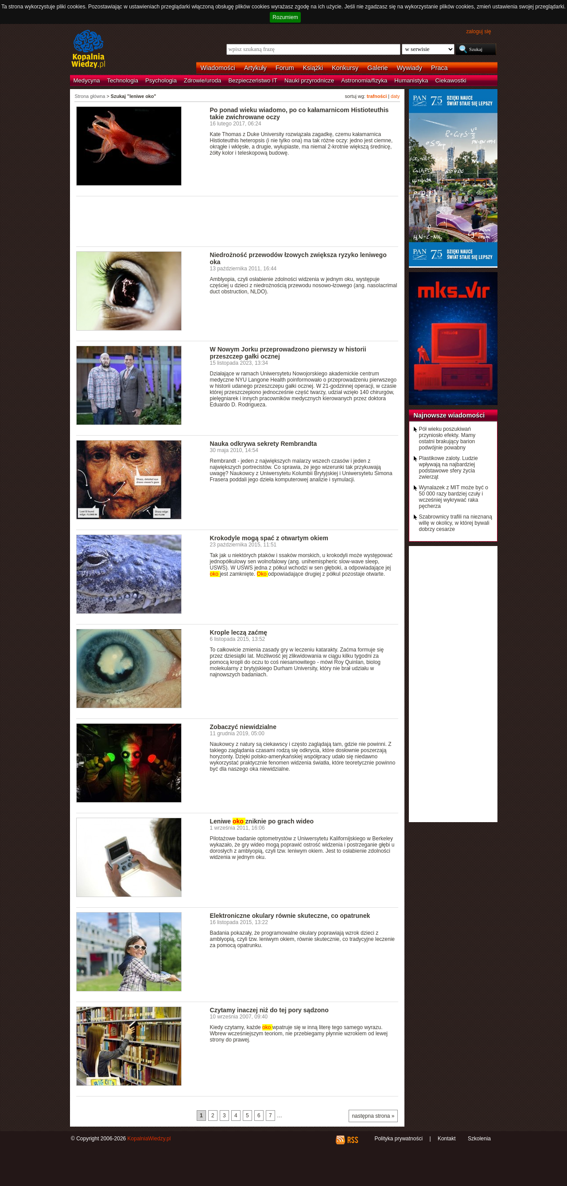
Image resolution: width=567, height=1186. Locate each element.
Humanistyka (411, 80)
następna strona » (373, 1116)
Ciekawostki (450, 80)
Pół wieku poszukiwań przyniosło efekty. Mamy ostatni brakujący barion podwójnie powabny (447, 438)
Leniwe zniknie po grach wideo (262, 821)
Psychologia (161, 80)
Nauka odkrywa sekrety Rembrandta (263, 443)
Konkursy (345, 67)
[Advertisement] (237, 221)
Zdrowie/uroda (202, 80)
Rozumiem (285, 17)
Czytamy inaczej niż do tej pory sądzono (269, 1010)
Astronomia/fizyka (364, 80)
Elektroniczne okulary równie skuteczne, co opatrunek (290, 915)
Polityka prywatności (398, 1138)
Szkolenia (479, 1138)
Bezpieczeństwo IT (252, 80)
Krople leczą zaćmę (238, 632)
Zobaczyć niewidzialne (243, 726)
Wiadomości (218, 67)
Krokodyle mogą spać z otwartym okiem (269, 538)
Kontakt (447, 1138)
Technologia (122, 80)
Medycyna (87, 80)
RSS (352, 1139)
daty (395, 96)
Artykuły (255, 67)
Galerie (377, 67)
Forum (285, 67)
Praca (439, 67)
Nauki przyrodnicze (309, 80)
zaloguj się (478, 31)
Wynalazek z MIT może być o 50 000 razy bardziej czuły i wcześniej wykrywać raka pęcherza (453, 496)
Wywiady (409, 67)
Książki (313, 67)
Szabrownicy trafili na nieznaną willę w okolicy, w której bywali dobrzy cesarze (455, 523)
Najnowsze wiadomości (449, 415)
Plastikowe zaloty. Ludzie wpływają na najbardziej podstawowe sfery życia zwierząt (448, 467)
